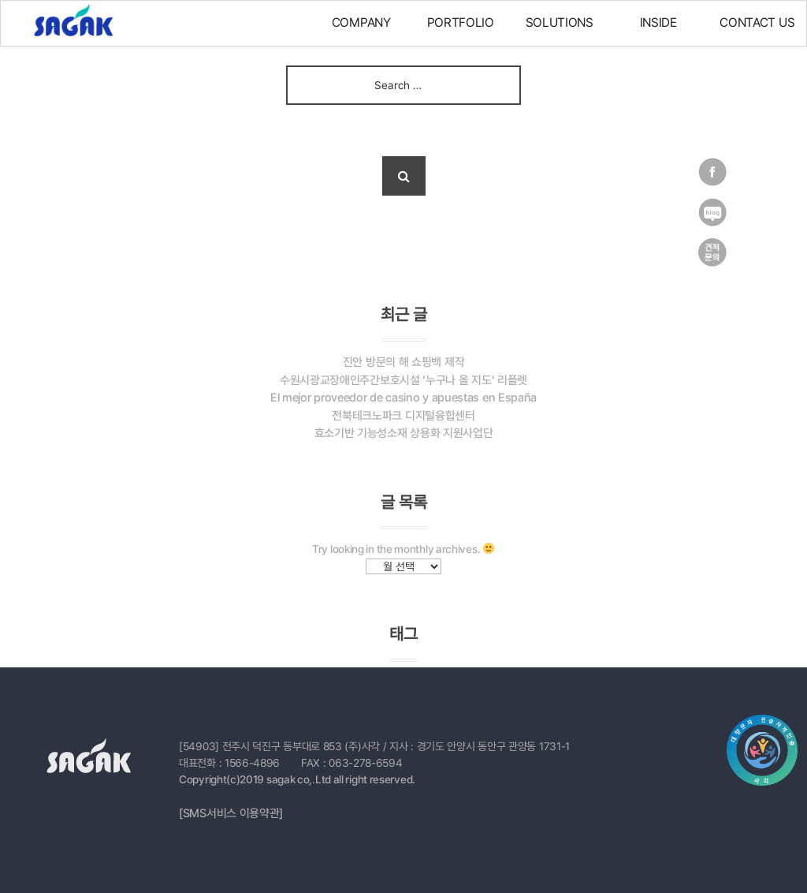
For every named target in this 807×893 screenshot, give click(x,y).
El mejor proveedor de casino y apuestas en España (403, 397)
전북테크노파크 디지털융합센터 (403, 416)
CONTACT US (757, 22)
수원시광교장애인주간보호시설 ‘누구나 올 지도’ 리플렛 (403, 380)
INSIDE (658, 22)
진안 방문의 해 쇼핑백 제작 (404, 362)
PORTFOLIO (460, 22)
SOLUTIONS (559, 22)
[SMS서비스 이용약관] (231, 813)
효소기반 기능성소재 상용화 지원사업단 (403, 433)
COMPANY (361, 22)
